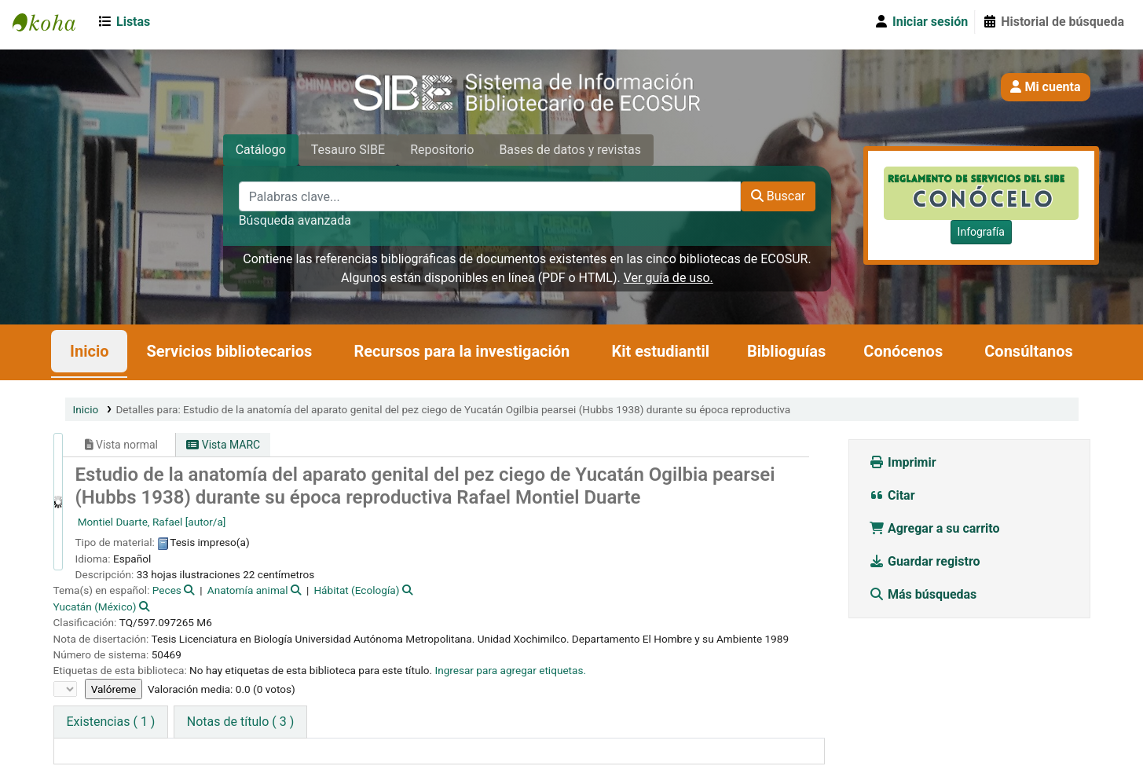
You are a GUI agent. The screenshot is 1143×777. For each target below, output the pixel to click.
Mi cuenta (1045, 86)
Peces (166, 590)
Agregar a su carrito (934, 528)
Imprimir (902, 462)
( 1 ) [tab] (111, 721)
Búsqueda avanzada (295, 220)
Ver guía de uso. (668, 277)
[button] (127, 22)
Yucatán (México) (95, 606)
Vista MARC (223, 444)
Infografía (981, 231)
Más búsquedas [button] (924, 594)
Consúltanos (1028, 351)
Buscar (778, 196)
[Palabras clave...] (490, 196)
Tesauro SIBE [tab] (348, 149)
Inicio (89, 351)
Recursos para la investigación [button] (462, 351)
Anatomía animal (247, 590)
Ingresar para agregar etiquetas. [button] (510, 670)
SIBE (52, 22)
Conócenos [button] (903, 351)
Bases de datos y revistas (570, 149)
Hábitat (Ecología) (356, 590)
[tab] (240, 722)
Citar (892, 495)
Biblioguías (786, 351)
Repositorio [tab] (442, 149)
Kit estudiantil (660, 351)
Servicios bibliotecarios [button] (229, 351)
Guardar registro (926, 561)
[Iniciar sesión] (920, 22)
